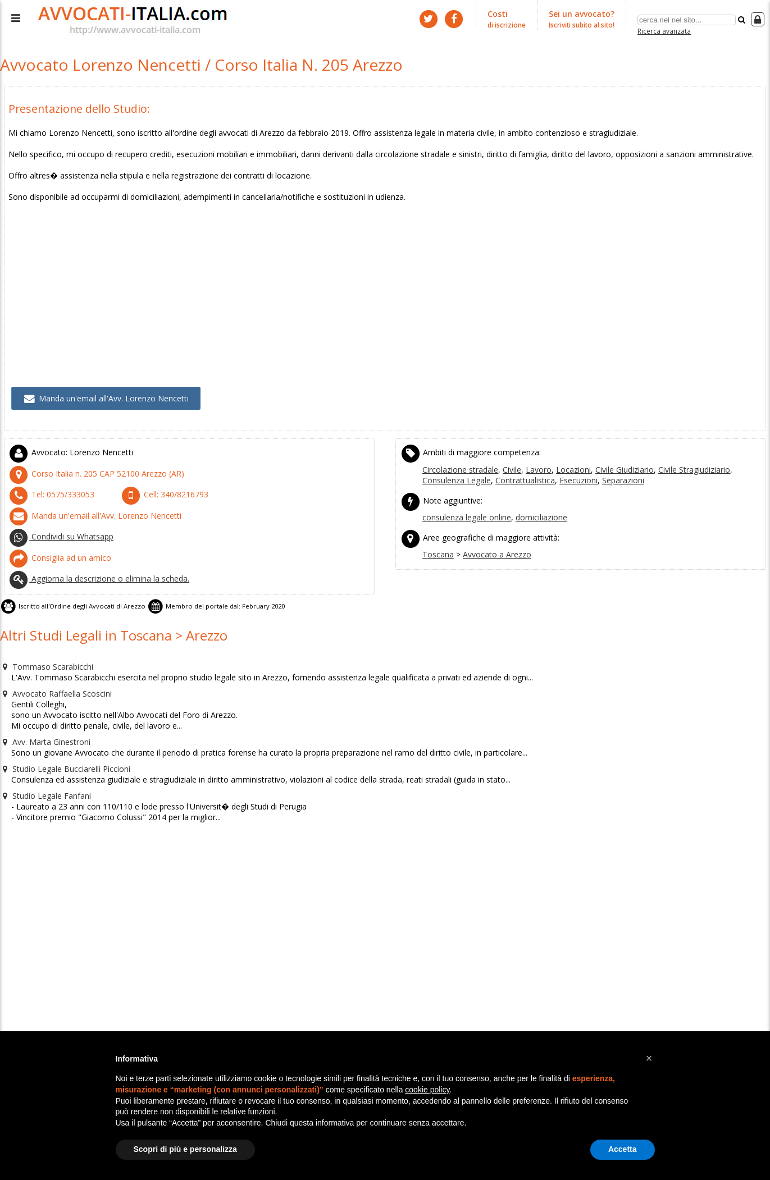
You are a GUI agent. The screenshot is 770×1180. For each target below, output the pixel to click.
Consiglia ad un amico (56, 539)
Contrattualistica (476, 467)
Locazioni (562, 457)
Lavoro (531, 457)
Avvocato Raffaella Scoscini (52, 666)
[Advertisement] (345, 270)
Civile (507, 457)
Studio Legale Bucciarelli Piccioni (60, 738)
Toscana (437, 537)
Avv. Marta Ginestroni (42, 712)
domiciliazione (535, 502)
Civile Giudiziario (610, 457)
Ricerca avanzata (664, 30)
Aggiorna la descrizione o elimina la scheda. (93, 558)
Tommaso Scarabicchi (42, 640)
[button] (649, 1058)
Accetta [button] (622, 1149)
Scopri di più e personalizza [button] (185, 1149)
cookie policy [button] (427, 1089)
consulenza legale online (465, 502)
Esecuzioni (525, 467)
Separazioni (568, 467)
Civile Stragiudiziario (676, 457)
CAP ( (87, 461)
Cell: (160, 480)
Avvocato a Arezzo (491, 537)
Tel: (46, 480)
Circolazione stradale (458, 457)
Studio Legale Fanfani (42, 764)
